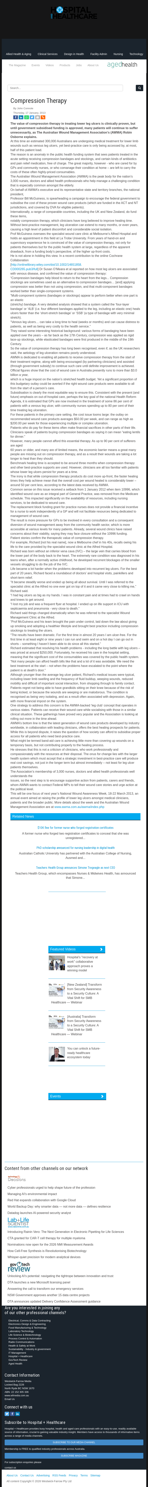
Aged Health (15, 1363)
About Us (93, 65)
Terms (84, 1475)
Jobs (79, 65)
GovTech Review (17, 1359)
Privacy (73, 1475)
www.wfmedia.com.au (17, 1395)
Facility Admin (98, 54)
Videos (50, 65)
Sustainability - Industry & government (29, 1349)
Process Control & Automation (25, 1338)
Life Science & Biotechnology (24, 1334)
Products (65, 65)
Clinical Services (48, 54)
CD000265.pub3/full (24, 269)
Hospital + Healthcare (20, 1356)
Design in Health (74, 54)
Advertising (43, 1475)
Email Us (10, 1399)
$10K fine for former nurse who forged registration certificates (76, 828)
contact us (10, 1467)
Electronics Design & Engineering (27, 1324)
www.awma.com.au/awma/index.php (79, 807)
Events (36, 65)
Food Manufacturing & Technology (27, 1327)
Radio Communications (21, 1342)
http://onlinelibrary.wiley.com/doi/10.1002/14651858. (46, 264)
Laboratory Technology (21, 1331)
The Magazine (17, 65)
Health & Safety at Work (21, 1345)
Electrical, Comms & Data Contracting (29, 1320)
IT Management (17, 1352)
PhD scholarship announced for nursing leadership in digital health (75, 848)
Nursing (118, 54)
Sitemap (95, 1475)
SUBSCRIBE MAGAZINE (74, 1455)
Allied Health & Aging (18, 54)
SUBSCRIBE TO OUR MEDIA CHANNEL (74, 1442)
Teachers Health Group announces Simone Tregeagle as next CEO (75, 868)
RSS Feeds (59, 1475)
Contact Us (27, 1475)
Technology (136, 54)
